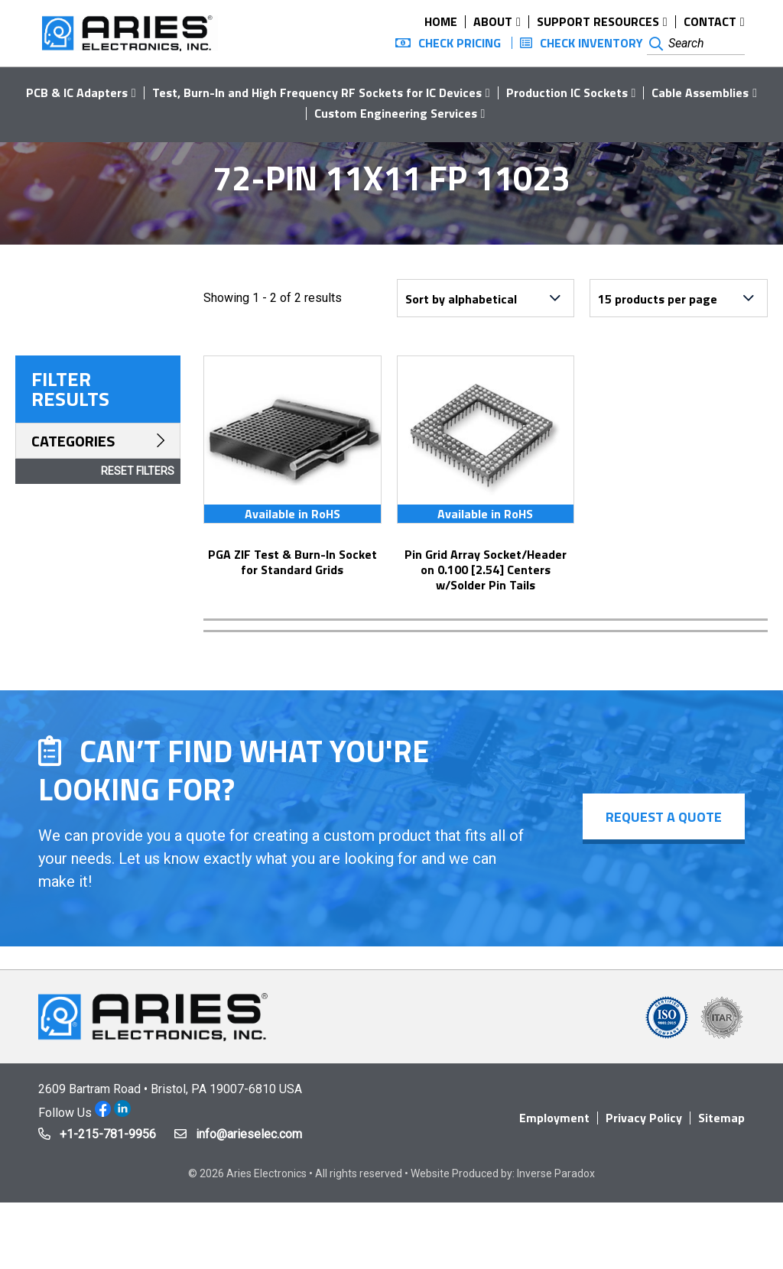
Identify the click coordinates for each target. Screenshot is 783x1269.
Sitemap (721, 1117)
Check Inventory (591, 43)
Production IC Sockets (567, 92)
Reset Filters (137, 471)
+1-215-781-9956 (108, 1134)
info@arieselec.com (249, 1134)
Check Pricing (459, 43)
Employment (554, 1117)
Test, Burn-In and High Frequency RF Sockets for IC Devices (317, 92)
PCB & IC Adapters (77, 92)
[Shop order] (485, 298)
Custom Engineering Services (395, 113)
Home (440, 21)
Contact (710, 21)
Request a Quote (664, 817)
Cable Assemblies (700, 92)
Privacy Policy (644, 1117)
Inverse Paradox (556, 1173)
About (492, 21)
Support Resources (598, 21)
